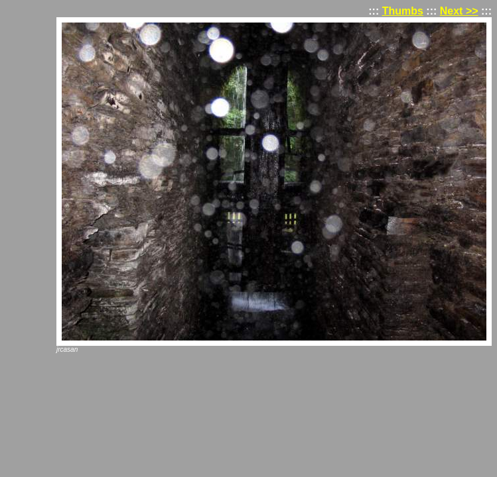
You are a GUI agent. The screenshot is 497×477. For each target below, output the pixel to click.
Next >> (459, 11)
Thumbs (402, 11)
